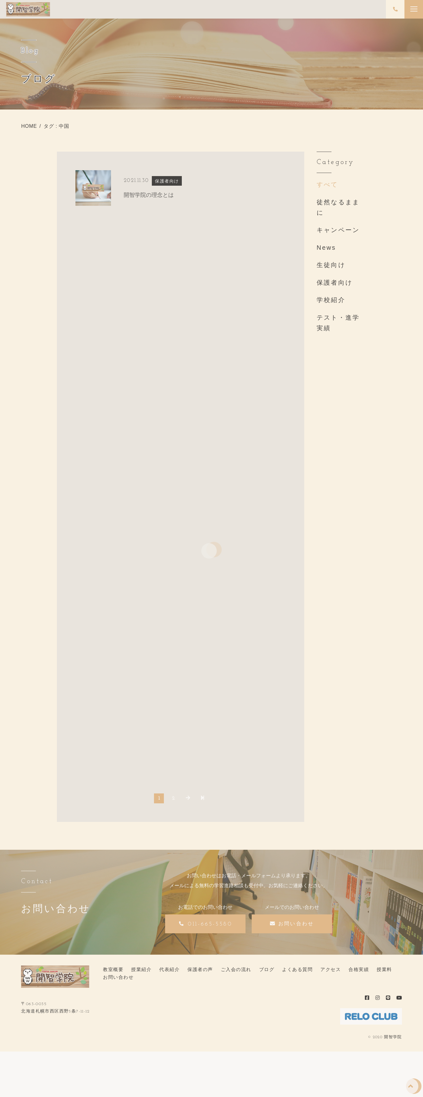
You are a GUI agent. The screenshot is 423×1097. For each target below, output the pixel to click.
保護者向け (334, 282)
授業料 (384, 969)
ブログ (267, 969)
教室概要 (113, 969)
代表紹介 (169, 969)
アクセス (330, 969)
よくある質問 (297, 969)
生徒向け (331, 264)
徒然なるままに (338, 207)
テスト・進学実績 (338, 322)
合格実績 (358, 969)
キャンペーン (338, 230)
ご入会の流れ (236, 969)
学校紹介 (331, 299)
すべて (327, 184)
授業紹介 (141, 969)
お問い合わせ (118, 977)
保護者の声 (200, 969)
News (326, 247)
